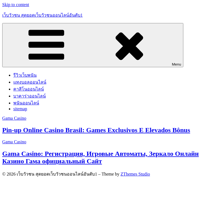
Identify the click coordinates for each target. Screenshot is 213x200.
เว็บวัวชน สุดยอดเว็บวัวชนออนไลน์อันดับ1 (42, 15)
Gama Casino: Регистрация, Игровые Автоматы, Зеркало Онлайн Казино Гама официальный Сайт (100, 157)
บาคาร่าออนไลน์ (29, 96)
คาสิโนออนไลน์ (28, 89)
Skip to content (15, 4)
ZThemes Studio (135, 174)
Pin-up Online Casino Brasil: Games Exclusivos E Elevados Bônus (96, 130)
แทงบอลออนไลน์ (29, 82)
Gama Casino (14, 118)
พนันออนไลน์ (26, 103)
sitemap (20, 108)
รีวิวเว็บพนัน (25, 75)
